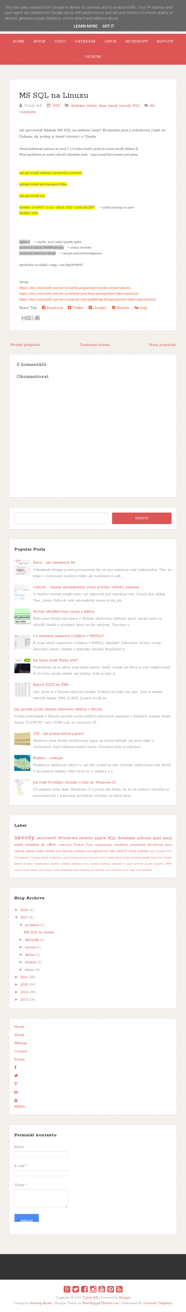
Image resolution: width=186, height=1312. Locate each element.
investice (32, 845)
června (30, 947)
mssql (112, 106)
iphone (144, 838)
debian (91, 106)
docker (126, 857)
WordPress (155, 845)
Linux (110, 41)
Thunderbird (22, 857)
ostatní (86, 838)
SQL (136, 106)
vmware (116, 870)
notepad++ (118, 863)
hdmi (154, 857)
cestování (65, 845)
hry (160, 857)
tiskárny (84, 870)
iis (43, 845)
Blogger (125, 1297)
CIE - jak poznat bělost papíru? (58, 734)
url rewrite (97, 870)
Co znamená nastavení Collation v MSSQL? (68, 636)
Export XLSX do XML (51, 685)
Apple (39, 41)
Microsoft (136, 41)
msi (89, 851)
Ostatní (93, 57)
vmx (125, 870)
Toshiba (35, 857)
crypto (110, 857)
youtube (142, 851)
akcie (44, 857)
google (146, 857)
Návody (165, 41)
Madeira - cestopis (48, 758)
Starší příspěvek (162, 345)
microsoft (46, 838)
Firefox (79, 845)
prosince (32, 925)
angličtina (55, 857)
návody (125, 106)
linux (102, 106)
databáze (78, 106)
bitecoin (93, 857)
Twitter (76, 308)
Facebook (52, 308)
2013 (24, 1000)
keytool (18, 863)
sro (106, 851)
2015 (24, 985)
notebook (105, 863)
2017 (24, 917)
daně (118, 857)
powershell (137, 845)
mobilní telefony (71, 863)
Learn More (85, 26)
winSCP (121, 851)
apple (100, 838)
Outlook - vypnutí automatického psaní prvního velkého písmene (86, 587)
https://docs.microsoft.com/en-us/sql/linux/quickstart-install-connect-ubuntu (75, 288)
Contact (20, 1051)
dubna (30, 955)
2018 (24, 910)
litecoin (68, 851)
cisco (102, 857)
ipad (156, 838)
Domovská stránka (95, 345)
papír (129, 863)
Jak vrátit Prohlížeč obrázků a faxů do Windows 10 (74, 782)
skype (34, 870)
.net (151, 851)
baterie (74, 857)
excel (18, 845)
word (132, 851)
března (30, 962)
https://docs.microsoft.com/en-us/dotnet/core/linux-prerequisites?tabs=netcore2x (78, 293)
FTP (169, 851)
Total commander (98, 845)
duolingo (136, 857)
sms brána (46, 870)
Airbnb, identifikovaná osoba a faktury (64, 611)
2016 (24, 977)
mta (86, 863)
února (29, 970)
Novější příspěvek (25, 345)
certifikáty (121, 845)
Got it (108, 26)
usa (107, 870)
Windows (68, 838)
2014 (24, 992)
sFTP (168, 863)
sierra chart (21, 870)
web (132, 870)
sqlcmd (98, 851)
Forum (19, 1059)
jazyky (167, 857)
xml (138, 870)
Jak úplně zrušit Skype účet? (55, 660)
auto (66, 857)
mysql (94, 863)
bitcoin (83, 857)
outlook (19, 851)
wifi (112, 851)
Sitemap (20, 1043)
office (51, 845)
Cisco (60, 41)
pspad (148, 863)
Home (18, 41)
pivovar (138, 863)
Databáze (85, 41)
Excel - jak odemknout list (54, 562)
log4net (55, 863)
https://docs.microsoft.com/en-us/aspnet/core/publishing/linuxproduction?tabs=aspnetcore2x (87, 299)
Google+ (98, 308)
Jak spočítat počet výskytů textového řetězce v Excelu (58, 709)
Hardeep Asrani (41, 1303)
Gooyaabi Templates (157, 1303)
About (19, 1035)
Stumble (120, 308)
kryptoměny (41, 863)
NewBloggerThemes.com (100, 1303)
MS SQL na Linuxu (53, 96)
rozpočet (159, 863)
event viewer (45, 851)
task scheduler (63, 870)
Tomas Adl (90, 1297)
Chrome (160, 851)
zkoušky (147, 870)
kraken (28, 863)
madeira (79, 851)
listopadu (32, 940)
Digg (140, 308)
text (75, 870)
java (59, 851)
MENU (20, 1107)
